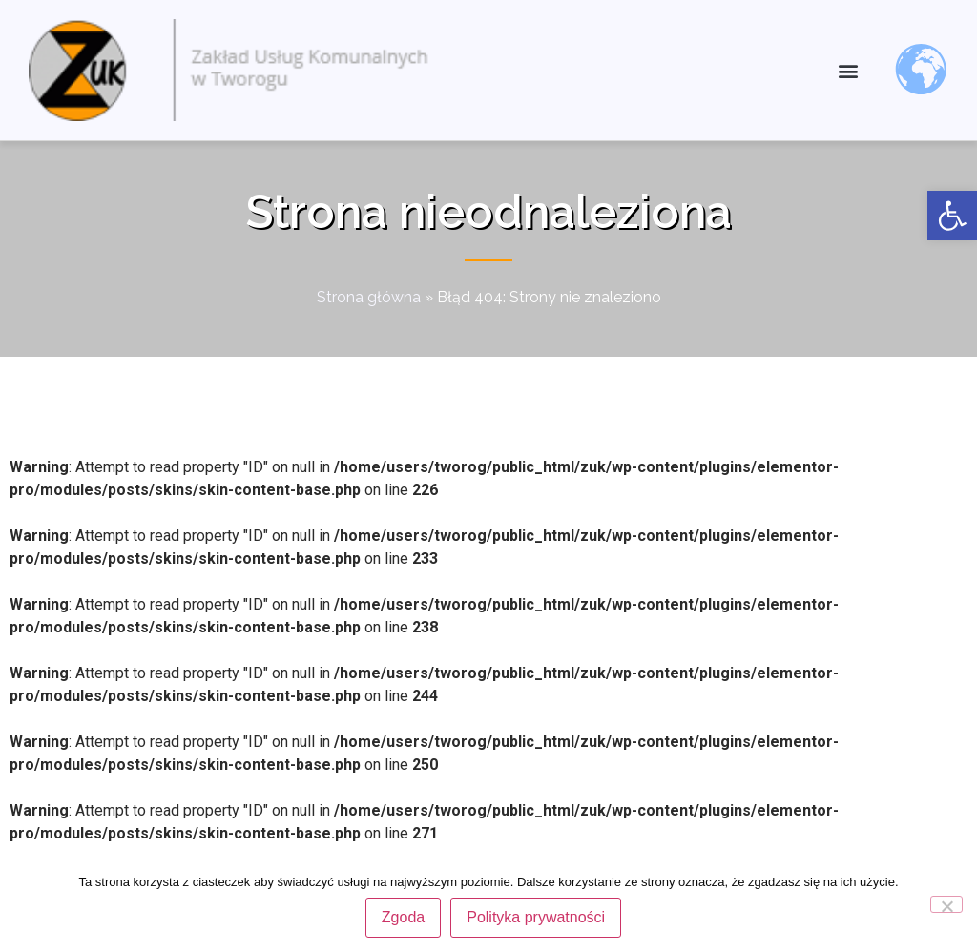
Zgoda (403, 917)
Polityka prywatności (536, 917)
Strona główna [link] (369, 297)
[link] (952, 215)
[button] (848, 70)
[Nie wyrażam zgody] (946, 904)
